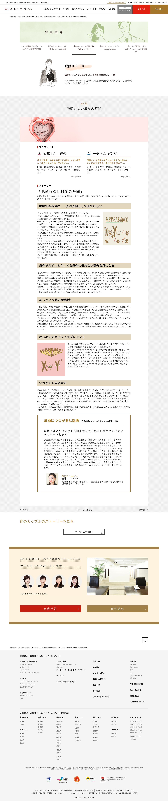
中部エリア (79, 717)
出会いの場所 (79, 767)
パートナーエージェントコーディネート (71, 670)
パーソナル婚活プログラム (29, 681)
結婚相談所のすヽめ (137, 702)
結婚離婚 (90, 769)
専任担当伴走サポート (27, 684)
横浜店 (58, 724)
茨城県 (58, 757)
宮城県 (22, 733)
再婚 (101, 767)
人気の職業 (43, 767)
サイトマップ (163, 2)
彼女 (57, 769)
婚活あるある (135, 696)
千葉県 (58, 738)
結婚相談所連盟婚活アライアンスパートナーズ (121, 769)
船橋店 (58, 740)
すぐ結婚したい (71, 767)
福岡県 (113, 733)
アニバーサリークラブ (101, 697)
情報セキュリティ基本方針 (105, 790)
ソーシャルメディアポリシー (76, 793)
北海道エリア (25, 717)
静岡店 (77, 731)
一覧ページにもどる (84, 510)
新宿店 (40, 724)
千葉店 (58, 743)
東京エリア (42, 717)
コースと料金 (91, 9)
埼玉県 (58, 731)
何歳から (127, 767)
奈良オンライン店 (136, 730)
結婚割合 (136, 767)
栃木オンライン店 (136, 721)
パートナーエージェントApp (101, 769)
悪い (94, 767)
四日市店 (78, 740)
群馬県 (58, 750)
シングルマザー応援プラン (66, 682)
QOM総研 (96, 691)
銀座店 (40, 727)
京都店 (95, 734)
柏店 (58, 746)
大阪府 (95, 721)
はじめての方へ (78, 9)
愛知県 (77, 721)
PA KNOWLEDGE (136, 684)
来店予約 (96, 661)
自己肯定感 (84, 769)
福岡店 (113, 736)
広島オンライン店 (136, 732)
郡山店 (22, 743)
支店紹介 (102, 9)
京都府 (95, 731)
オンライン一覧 (135, 717)
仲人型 (97, 767)
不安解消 (49, 767)
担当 (132, 767)
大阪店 (95, 724)
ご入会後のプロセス (26, 687)
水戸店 (58, 759)
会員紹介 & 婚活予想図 (51, 9)
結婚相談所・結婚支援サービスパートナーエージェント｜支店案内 (44, 713)
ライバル (86, 767)
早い (57, 767)
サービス (66, 9)
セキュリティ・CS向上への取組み (46, 790)
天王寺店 (96, 727)
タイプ (61, 767)
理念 (131, 670)
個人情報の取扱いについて (84, 790)
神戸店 (95, 740)
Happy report (24, 670)
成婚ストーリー (62, 16)
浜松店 (77, 734)
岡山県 (113, 721)
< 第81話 (24, 510)
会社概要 (133, 664)
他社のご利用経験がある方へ (66, 664)
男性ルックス (112, 767)
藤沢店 (58, 727)
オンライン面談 (99, 673)
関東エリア (60, 717)
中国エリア (115, 717)
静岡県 (77, 728)
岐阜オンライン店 (136, 727)
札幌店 (22, 724)
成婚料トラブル (76, 769)
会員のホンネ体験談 (26, 664)
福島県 (22, 740)
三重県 (77, 738)
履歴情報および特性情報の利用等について (103, 793)
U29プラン (60, 676)
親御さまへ (60, 667)
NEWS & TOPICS (136, 675)
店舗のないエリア (136, 736)
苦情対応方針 (129, 790)
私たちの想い (134, 667)
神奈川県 (59, 721)
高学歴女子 (63, 769)
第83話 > (143, 510)
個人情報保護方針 (67, 790)
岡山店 (113, 724)
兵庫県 (95, 738)
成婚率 (141, 767)
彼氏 (64, 767)
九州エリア (115, 729)
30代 (53, 767)
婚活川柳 (96, 685)
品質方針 (120, 790)
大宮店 (58, 734)
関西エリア (97, 717)
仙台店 (22, 736)
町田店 (40, 730)
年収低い (53, 769)
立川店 (40, 732)
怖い (90, 767)
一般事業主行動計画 (38, 793)
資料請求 (96, 667)
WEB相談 (133, 739)
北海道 (22, 721)
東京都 (40, 721)
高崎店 (58, 753)
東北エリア (24, 729)
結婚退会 (68, 769)
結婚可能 (106, 767)
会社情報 (111, 9)
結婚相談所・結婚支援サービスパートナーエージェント (26, 16)
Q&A (130, 2)
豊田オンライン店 (136, 724)
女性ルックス (120, 767)
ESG (131, 672)
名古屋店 (78, 724)
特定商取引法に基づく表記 (128, 793)
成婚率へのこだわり (26, 695)
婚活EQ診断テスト (100, 679)
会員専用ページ (151, 2)
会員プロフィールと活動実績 (30, 672)
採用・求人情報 (139, 2)
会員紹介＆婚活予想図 (50, 16)
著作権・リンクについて (55, 793)
